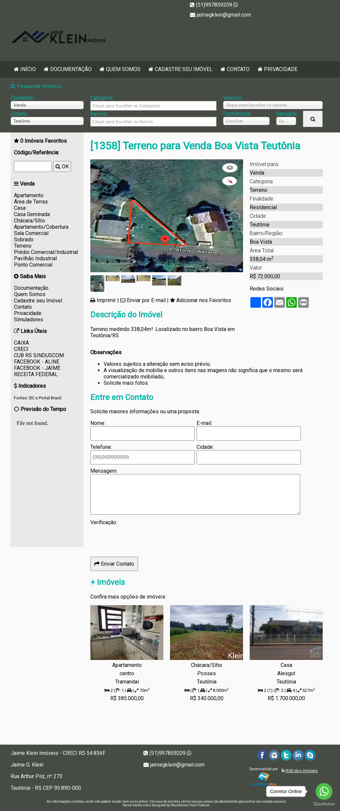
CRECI (21, 349)
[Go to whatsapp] (324, 791)
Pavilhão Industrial (35, 258)
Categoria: (102, 98)
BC (32, 397)
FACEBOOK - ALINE (36, 362)
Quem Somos (123, 69)
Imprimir (106, 300)
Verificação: (103, 522)
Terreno (23, 246)
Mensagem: (104, 471)
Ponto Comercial (33, 265)
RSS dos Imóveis (302, 770)
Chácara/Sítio (29, 220)
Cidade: (19, 114)
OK (62, 166)
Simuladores (28, 319)
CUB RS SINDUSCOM (39, 355)
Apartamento (28, 195)
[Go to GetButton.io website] (324, 804)
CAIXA (21, 343)
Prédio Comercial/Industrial (46, 252)
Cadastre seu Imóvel (183, 69)
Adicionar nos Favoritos (203, 300)
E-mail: (204, 423)
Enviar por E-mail (146, 300)
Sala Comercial (31, 233)
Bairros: (99, 114)
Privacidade (281, 69)
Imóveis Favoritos (43, 141)
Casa (20, 208)
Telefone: (101, 447)
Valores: (232, 98)
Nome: (97, 423)
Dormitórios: (237, 114)
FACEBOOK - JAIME (37, 368)
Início (28, 69)
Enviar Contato (114, 564)
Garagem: (286, 114)
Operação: (22, 98)
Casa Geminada (32, 214)
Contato (238, 69)
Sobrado (24, 239)
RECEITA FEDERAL (36, 374)
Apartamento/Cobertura (41, 227)
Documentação (71, 69)
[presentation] (140, 538)
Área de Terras (31, 202)
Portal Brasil (50, 397)
